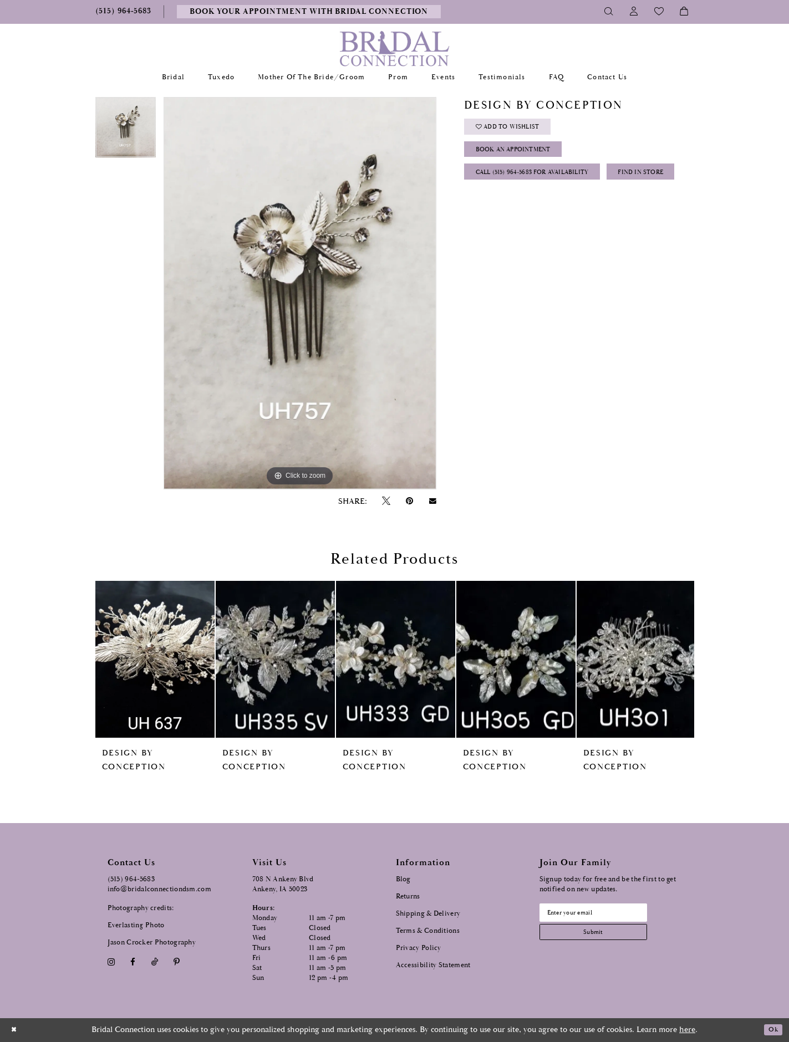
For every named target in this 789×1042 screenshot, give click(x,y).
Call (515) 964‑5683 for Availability (545, 186)
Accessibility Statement (433, 965)
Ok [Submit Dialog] (771, 1030)
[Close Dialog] (16, 1030)
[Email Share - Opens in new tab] (432, 501)
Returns (408, 896)
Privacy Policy (418, 948)
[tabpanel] (125, 131)
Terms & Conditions (428, 931)
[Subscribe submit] (606, 938)
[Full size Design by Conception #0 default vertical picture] (300, 293)
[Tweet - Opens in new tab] (386, 501)
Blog (403, 879)
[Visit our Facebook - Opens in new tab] (133, 962)
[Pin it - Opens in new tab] (410, 501)
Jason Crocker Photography (152, 942)
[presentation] (155, 659)
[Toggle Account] (634, 11)
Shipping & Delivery (428, 913)
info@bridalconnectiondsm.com (159, 889)
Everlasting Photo (136, 925)
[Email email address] (606, 914)
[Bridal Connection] (394, 48)
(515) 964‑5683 (131, 879)
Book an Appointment (522, 158)
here (687, 1029)
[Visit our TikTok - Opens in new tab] (154, 962)
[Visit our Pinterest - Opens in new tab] (176, 962)
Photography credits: (141, 908)
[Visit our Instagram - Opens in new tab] (111, 962)
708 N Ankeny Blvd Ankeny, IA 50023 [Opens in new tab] (283, 884)
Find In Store (504, 213)
